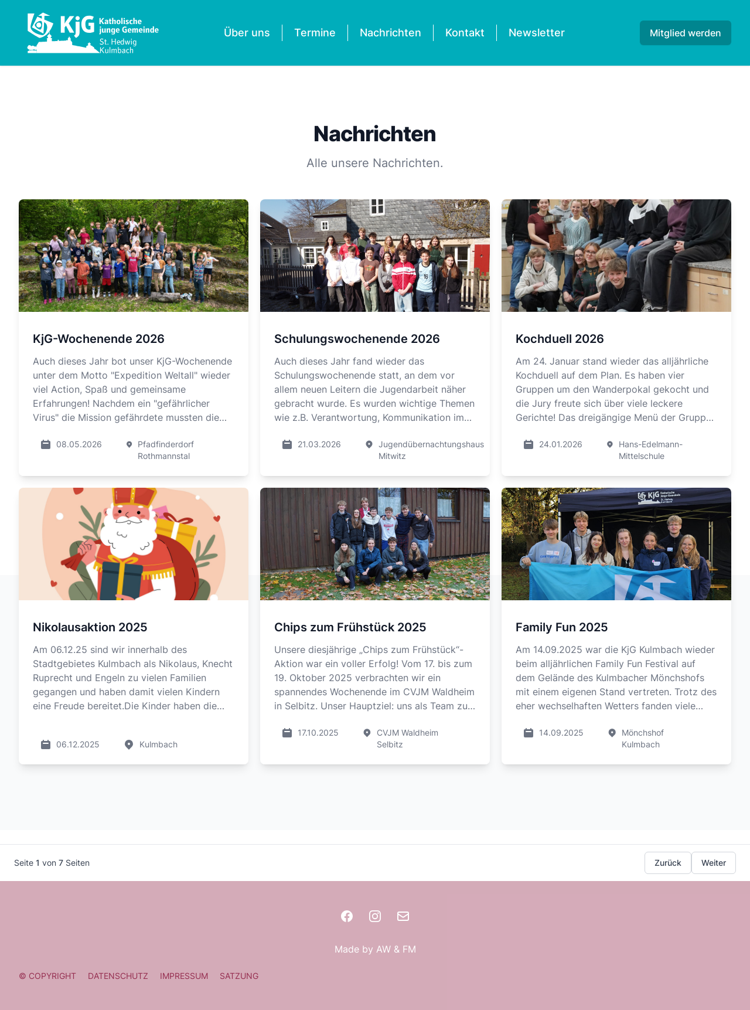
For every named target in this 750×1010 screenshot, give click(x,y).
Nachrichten (390, 32)
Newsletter (537, 32)
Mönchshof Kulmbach (643, 738)
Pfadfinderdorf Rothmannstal (166, 450)
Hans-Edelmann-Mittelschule (651, 450)
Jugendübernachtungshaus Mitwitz (431, 450)
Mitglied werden (685, 33)
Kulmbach (158, 744)
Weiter (713, 863)
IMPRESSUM (184, 976)
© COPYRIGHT (47, 976)
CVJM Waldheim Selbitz (407, 738)
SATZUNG (239, 976)
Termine (315, 32)
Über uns (247, 32)
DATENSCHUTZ (118, 976)
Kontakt (465, 32)
